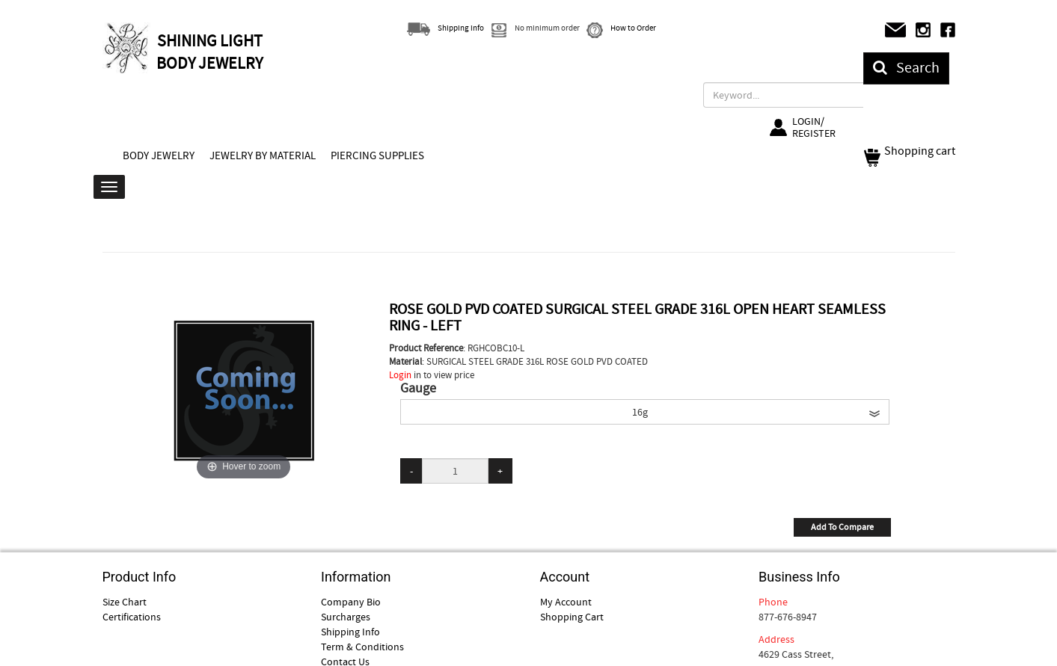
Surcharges (345, 616)
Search (906, 67)
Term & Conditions (362, 646)
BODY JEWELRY (158, 155)
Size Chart (124, 601)
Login (400, 375)
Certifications (131, 616)
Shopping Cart (572, 616)
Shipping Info (350, 631)
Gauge (418, 388)
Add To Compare (842, 527)
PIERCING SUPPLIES (377, 155)
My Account (566, 601)
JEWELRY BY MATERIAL (262, 155)
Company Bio (351, 601)
